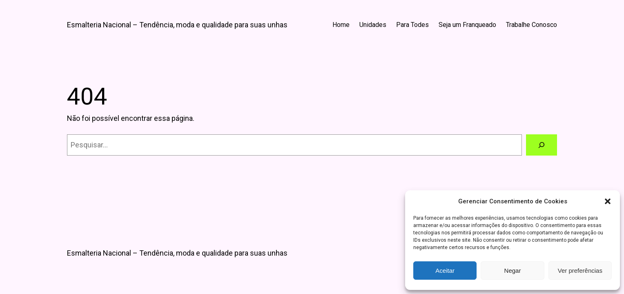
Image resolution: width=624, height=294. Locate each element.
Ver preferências (580, 270)
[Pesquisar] (541, 145)
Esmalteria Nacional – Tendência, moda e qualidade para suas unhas (177, 24)
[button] (608, 201)
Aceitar (445, 270)
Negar (512, 270)
